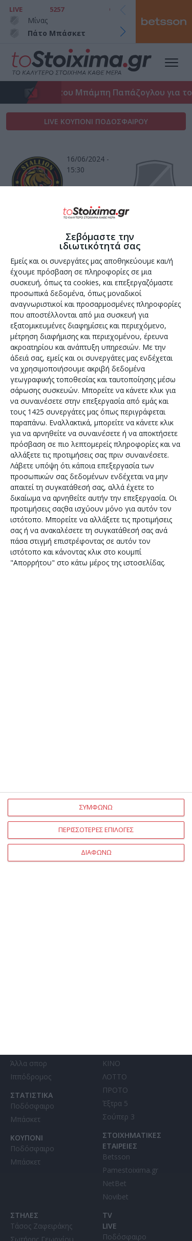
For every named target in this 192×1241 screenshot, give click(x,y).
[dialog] (96, 620)
